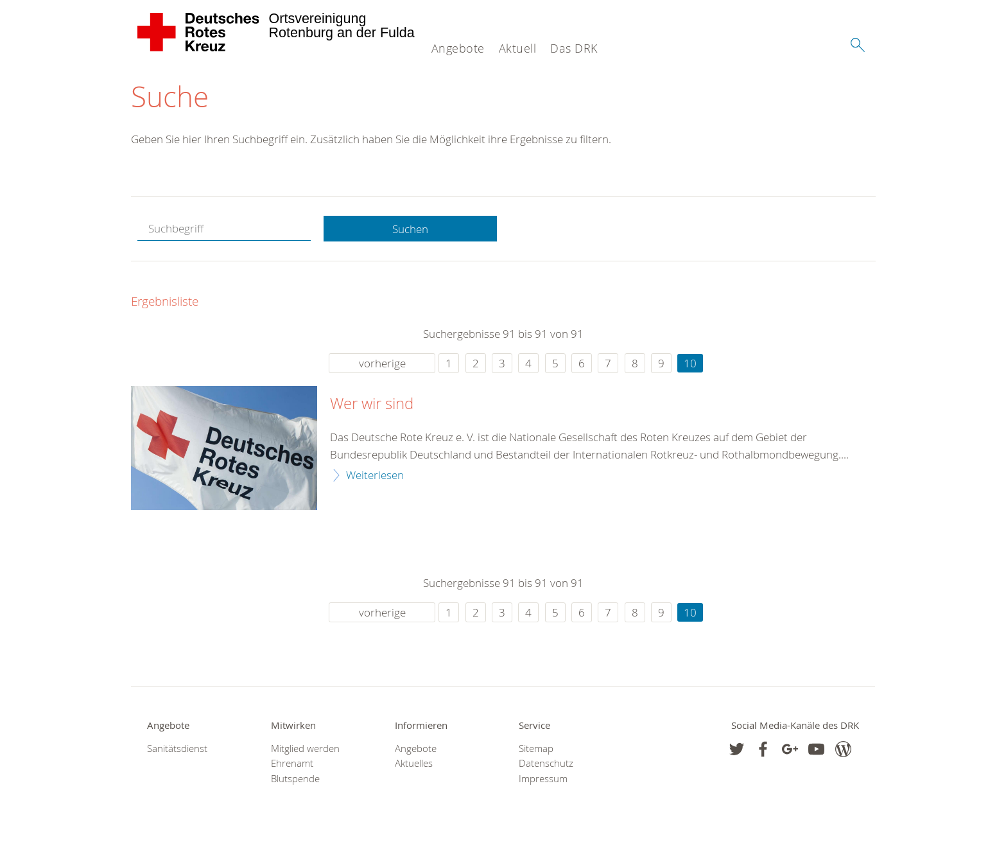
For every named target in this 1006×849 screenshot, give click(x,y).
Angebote (458, 48)
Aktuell (518, 48)
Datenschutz (546, 763)
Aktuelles (414, 763)
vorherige (382, 363)
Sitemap (536, 748)
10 (690, 363)
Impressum (543, 779)
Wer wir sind (371, 404)
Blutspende (295, 779)
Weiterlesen (375, 475)
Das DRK (574, 48)
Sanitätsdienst (177, 748)
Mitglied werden (305, 748)
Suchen (410, 229)
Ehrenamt (292, 763)
